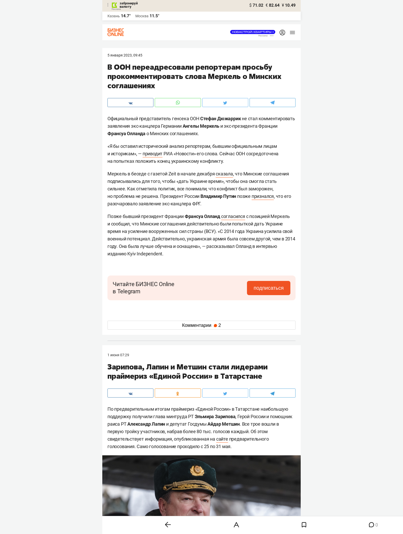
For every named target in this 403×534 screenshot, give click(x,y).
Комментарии (201, 325)
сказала (224, 173)
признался (263, 196)
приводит (152, 153)
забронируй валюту (129, 5)
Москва (142, 16)
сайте (222, 439)
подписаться (269, 288)
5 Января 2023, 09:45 (124, 55)
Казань (113, 16)
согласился (233, 216)
